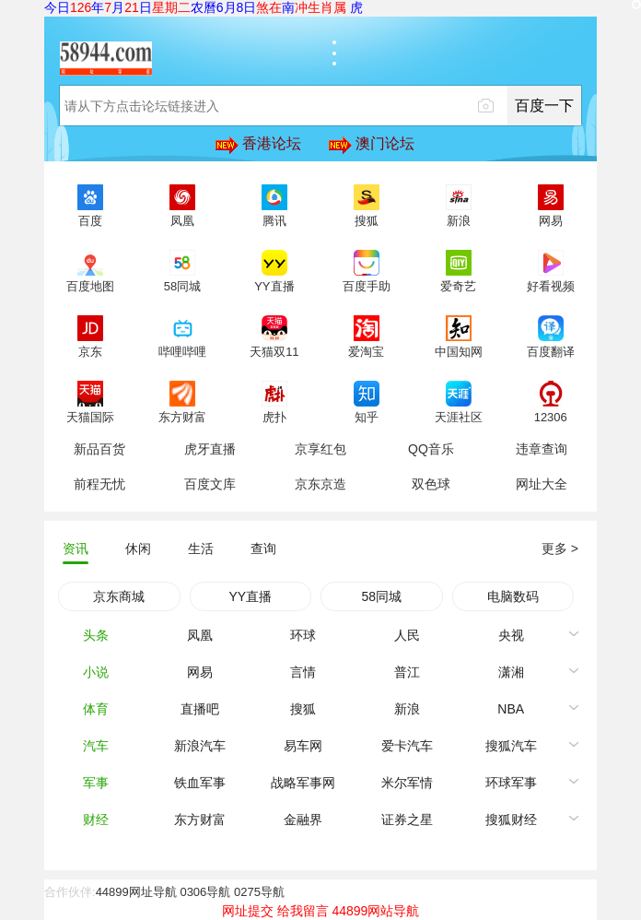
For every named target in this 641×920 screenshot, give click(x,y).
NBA (510, 709)
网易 (200, 672)
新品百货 (99, 449)
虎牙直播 (210, 449)
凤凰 (200, 635)
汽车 (96, 745)
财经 (96, 819)
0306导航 (205, 892)
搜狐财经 (511, 819)
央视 (511, 635)
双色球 (431, 484)
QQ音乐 (431, 449)
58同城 (381, 596)
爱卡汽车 (407, 745)
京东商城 (119, 596)
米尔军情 (407, 782)
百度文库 (210, 484)
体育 (96, 709)
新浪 (407, 709)
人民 (407, 635)
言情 (303, 672)
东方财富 (200, 819)
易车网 (303, 745)
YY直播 (250, 596)
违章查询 (541, 449)
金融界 (303, 819)
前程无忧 (99, 484)
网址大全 (541, 484)
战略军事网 (303, 782)
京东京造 (320, 484)
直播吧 (200, 709)
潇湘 (511, 672)
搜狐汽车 (511, 745)
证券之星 (407, 819)
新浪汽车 (200, 745)
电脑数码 (513, 596)
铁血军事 (200, 782)
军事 (96, 782)
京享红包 (320, 449)
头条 (96, 635)
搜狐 (303, 709)
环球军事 (511, 782)
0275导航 (259, 892)
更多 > (560, 548)
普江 (407, 672)
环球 (303, 635)
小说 (96, 672)
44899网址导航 (136, 892)
